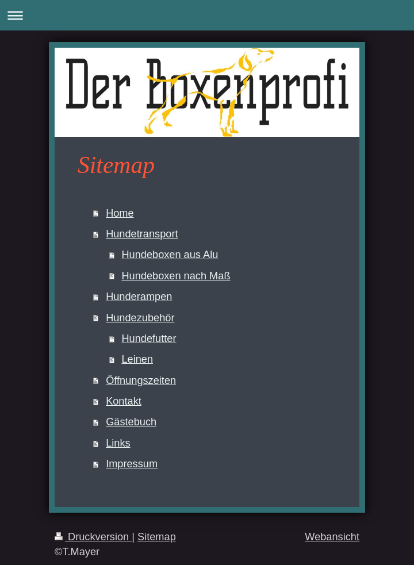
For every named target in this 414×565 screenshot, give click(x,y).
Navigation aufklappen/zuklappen (207, 15)
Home (120, 213)
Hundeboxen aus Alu (169, 254)
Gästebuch (131, 422)
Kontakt (123, 401)
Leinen (137, 359)
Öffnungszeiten (141, 380)
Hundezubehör (140, 318)
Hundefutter (148, 338)
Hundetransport (142, 234)
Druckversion (93, 537)
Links (118, 443)
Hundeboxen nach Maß (175, 276)
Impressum (132, 464)
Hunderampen (139, 296)
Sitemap (156, 537)
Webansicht (332, 537)
